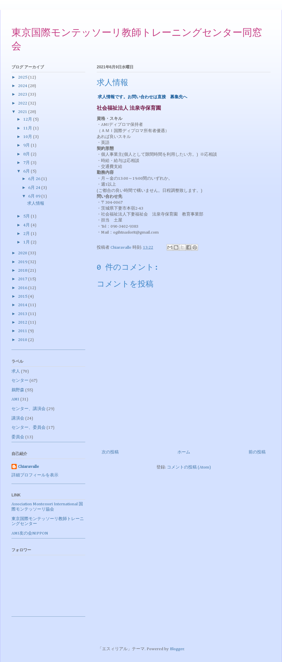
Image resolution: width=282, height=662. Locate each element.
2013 (23, 314)
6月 (27, 171)
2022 (23, 103)
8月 (27, 154)
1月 (27, 242)
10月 (28, 137)
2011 (23, 331)
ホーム (183, 452)
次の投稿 (110, 452)
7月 (27, 163)
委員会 (17, 437)
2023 (23, 94)
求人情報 (35, 203)
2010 (23, 340)
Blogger (177, 649)
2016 (23, 288)
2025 (23, 77)
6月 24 (34, 188)
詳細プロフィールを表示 (34, 475)
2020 (23, 253)
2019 (23, 262)
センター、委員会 (28, 427)
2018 (23, 270)
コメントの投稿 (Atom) (189, 467)
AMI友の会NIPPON (29, 533)
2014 (23, 305)
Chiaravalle (28, 467)
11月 (28, 128)
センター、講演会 (28, 409)
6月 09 (34, 196)
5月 (27, 216)
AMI (15, 399)
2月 (27, 234)
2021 (23, 112)
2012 (23, 322)
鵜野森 (17, 390)
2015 (23, 296)
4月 (27, 225)
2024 (23, 86)
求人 (15, 371)
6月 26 (34, 179)
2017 (23, 279)
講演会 (17, 418)
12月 (28, 119)
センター (20, 380)
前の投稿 (257, 452)
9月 (27, 145)
